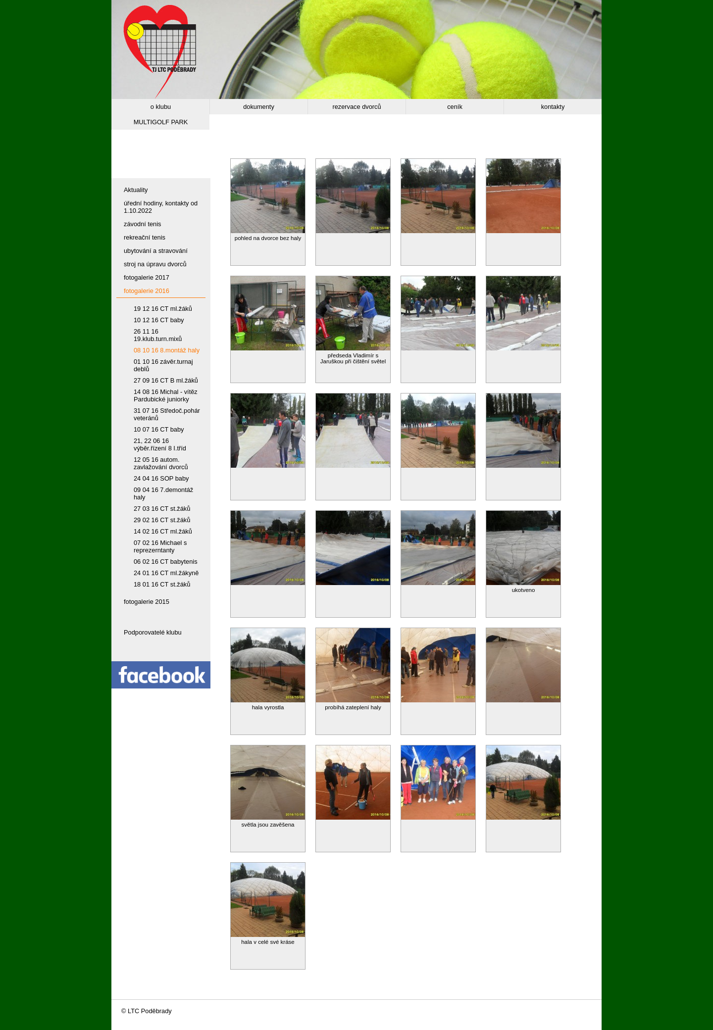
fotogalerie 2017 (146, 277)
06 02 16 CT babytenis (166, 561)
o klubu (161, 106)
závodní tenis (142, 224)
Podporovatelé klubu (153, 632)
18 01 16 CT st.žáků (162, 584)
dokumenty (258, 106)
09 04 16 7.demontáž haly (163, 493)
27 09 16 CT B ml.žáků (166, 380)
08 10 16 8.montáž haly (167, 350)
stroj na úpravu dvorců (155, 264)
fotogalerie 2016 (146, 290)
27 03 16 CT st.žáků (162, 508)
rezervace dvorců (356, 106)
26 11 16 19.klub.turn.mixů (158, 335)
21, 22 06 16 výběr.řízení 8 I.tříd (160, 444)
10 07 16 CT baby (159, 429)
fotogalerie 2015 (146, 601)
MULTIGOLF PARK (161, 122)
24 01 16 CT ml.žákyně (166, 573)
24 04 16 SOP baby (161, 478)
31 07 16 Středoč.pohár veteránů (167, 414)
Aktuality (136, 190)
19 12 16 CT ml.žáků (163, 308)
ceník (454, 106)
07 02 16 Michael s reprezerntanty (160, 546)
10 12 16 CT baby (159, 320)
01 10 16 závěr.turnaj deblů (163, 365)
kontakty (553, 106)
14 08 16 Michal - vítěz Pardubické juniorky (166, 395)
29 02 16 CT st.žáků (162, 520)
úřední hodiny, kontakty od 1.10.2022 (161, 206)
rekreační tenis (144, 237)
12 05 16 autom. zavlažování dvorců (161, 463)
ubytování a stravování (156, 250)
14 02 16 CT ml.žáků (163, 531)
